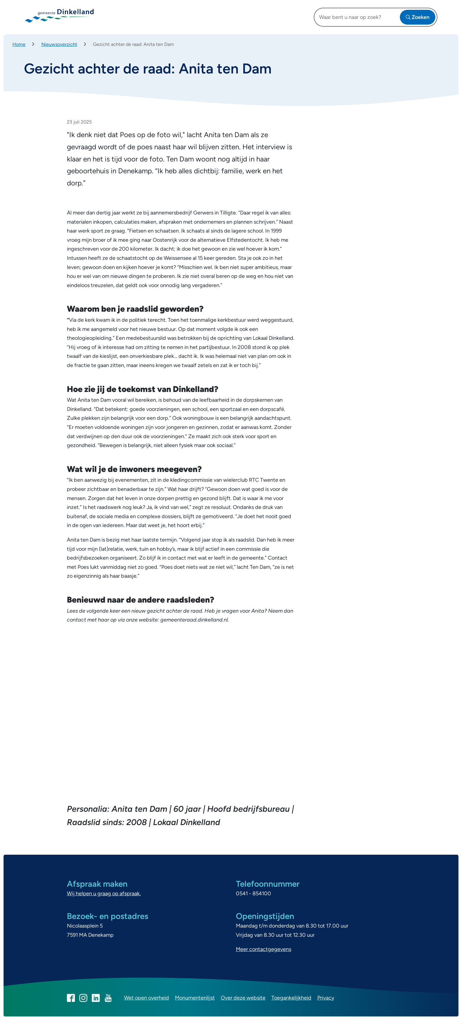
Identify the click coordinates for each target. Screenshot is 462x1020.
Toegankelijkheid (291, 998)
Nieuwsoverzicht (59, 44)
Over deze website (243, 998)
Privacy (325, 998)
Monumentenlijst (195, 998)
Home (18, 44)
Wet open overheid (146, 998)
